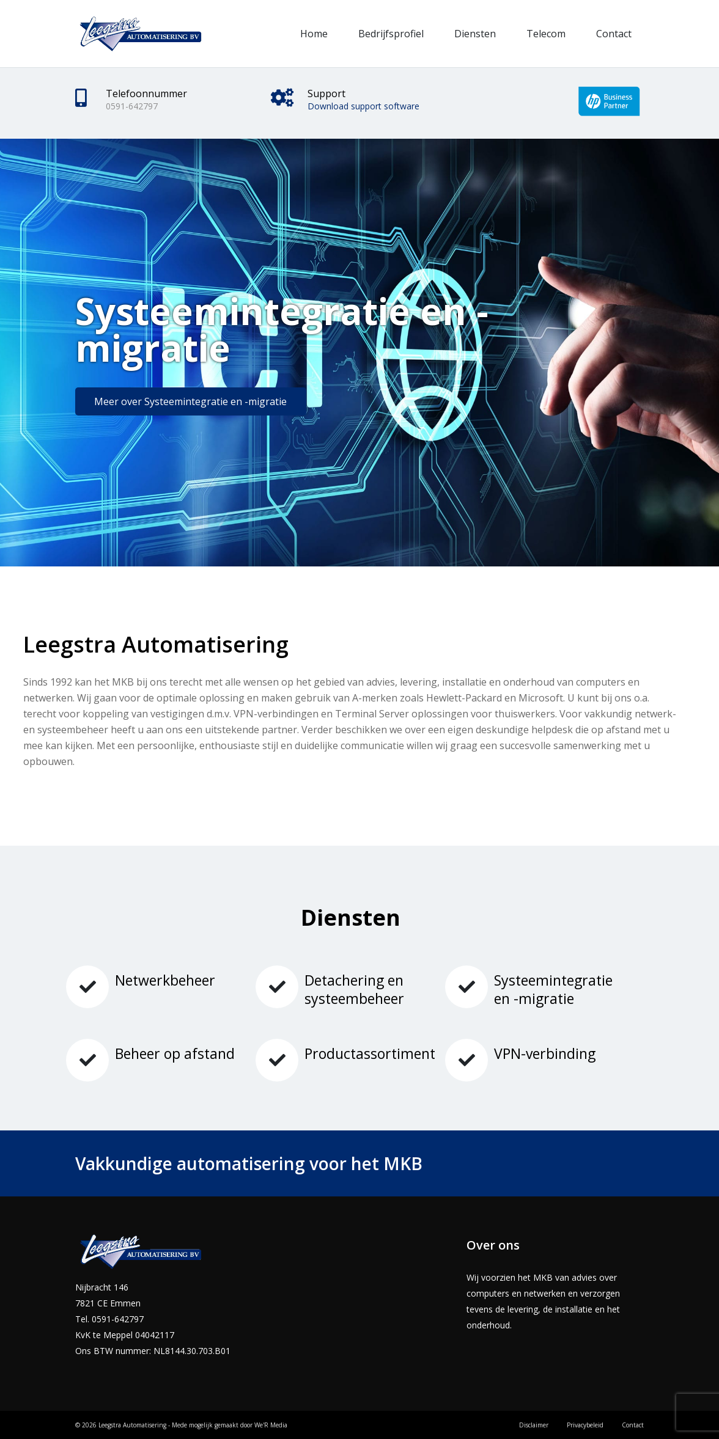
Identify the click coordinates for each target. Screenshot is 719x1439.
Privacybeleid (585, 1425)
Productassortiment (369, 1053)
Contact (614, 33)
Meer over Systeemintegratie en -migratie (190, 401)
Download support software (363, 106)
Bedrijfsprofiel (391, 33)
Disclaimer (533, 1425)
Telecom (546, 33)
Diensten (475, 33)
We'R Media (270, 1425)
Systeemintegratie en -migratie (553, 989)
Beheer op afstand (175, 1053)
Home (314, 33)
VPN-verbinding (544, 1053)
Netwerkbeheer (165, 980)
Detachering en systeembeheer (354, 989)
